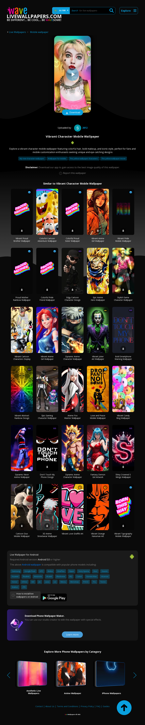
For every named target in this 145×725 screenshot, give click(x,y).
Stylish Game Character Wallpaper (123, 298)
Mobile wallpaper (39, 32)
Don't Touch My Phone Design (47, 475)
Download (72, 113)
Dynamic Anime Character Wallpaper (72, 357)
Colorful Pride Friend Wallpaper (47, 298)
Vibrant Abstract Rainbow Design (21, 416)
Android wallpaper (31, 564)
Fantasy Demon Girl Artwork (97, 475)
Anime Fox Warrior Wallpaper (72, 416)
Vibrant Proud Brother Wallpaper (21, 239)
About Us (49, 706)
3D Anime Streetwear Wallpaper (47, 535)
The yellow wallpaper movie (113, 158)
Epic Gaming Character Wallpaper (47, 416)
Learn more (72, 634)
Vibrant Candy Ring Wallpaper (123, 416)
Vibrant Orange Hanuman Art (98, 535)
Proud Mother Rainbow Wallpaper (22, 298)
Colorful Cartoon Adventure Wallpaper (47, 239)
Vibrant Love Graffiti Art (72, 533)
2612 (80, 127)
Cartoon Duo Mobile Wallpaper (22, 535)
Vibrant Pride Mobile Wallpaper (123, 239)
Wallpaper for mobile (57, 158)
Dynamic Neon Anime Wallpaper (22, 475)
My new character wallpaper (32, 158)
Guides (106, 706)
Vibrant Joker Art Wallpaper (98, 357)
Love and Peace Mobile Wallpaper (98, 416)
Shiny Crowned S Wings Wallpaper (123, 475)
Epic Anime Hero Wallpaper (98, 298)
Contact (39, 706)
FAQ (98, 706)
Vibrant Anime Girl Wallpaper (97, 239)
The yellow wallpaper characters (84, 158)
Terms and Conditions (67, 706)
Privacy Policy (87, 706)
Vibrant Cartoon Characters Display (21, 357)
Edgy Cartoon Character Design (72, 298)
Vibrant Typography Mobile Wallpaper (123, 535)
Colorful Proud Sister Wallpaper (72, 239)
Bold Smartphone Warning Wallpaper (123, 357)
